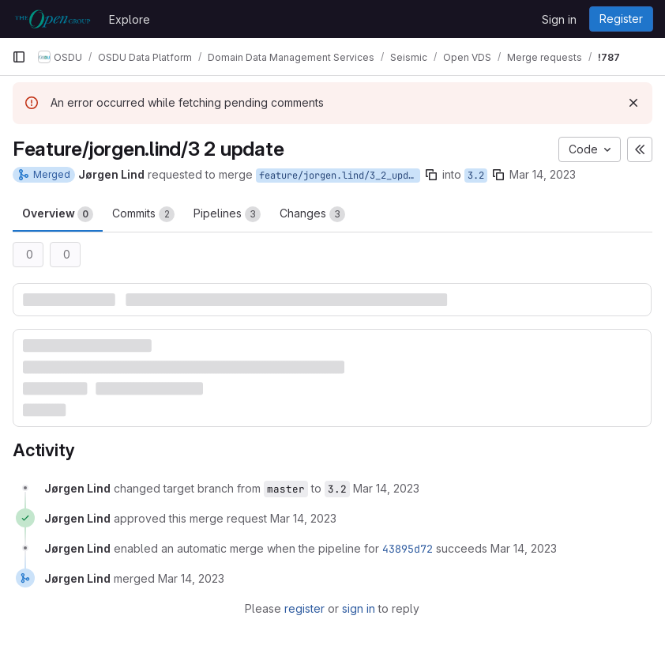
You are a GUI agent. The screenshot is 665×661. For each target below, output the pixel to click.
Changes (312, 214)
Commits (143, 214)
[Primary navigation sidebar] (19, 57)
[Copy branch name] (431, 174)
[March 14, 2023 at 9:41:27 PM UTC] (303, 518)
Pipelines (227, 214)
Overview (57, 214)
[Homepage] (52, 19)
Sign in (559, 19)
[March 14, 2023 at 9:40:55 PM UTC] (386, 488)
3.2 (476, 175)
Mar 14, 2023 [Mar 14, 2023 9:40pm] (542, 174)
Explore (129, 19)
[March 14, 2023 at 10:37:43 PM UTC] (191, 578)
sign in (358, 608)
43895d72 (407, 549)
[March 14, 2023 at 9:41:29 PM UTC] (523, 548)
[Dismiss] (633, 102)
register (304, 608)
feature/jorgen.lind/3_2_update (339, 175)
